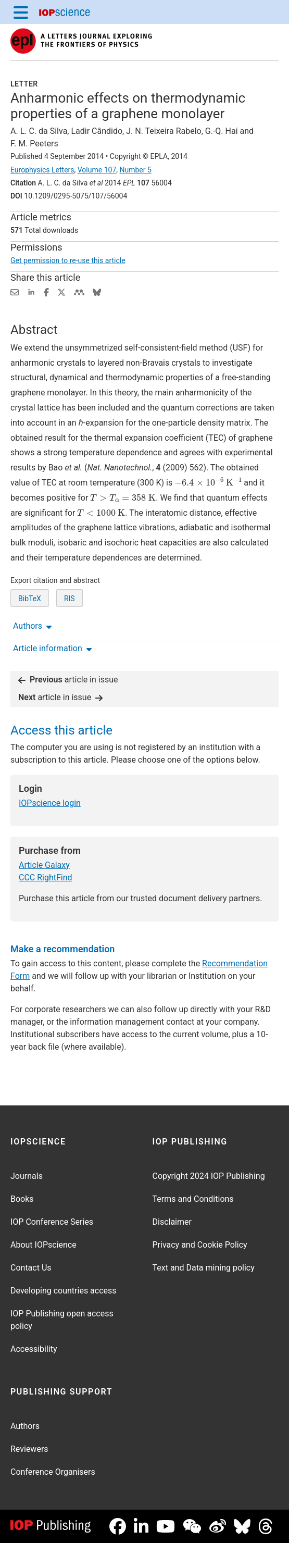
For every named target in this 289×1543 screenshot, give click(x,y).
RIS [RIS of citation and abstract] (69, 598)
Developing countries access (63, 1291)
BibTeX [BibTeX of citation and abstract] (29, 598)
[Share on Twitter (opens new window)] (61, 291)
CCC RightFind (45, 877)
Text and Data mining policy (204, 1268)
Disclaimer (172, 1222)
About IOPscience (43, 1245)
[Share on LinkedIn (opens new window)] (31, 291)
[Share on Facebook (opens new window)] (46, 291)
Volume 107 (97, 170)
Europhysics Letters (42, 170)
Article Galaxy (44, 865)
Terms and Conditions (193, 1199)
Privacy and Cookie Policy (200, 1245)
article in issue (68, 680)
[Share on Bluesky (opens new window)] (97, 291)
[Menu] (20, 12)
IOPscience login (50, 803)
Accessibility (33, 1349)
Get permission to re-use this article (67, 260)
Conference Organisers (52, 1472)
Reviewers (29, 1449)
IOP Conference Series (51, 1222)
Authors (25, 1426)
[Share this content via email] (14, 291)
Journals (26, 1176)
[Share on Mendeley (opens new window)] (79, 291)
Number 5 (135, 170)
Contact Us (31, 1268)
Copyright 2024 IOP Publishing (209, 1176)
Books (22, 1199)
